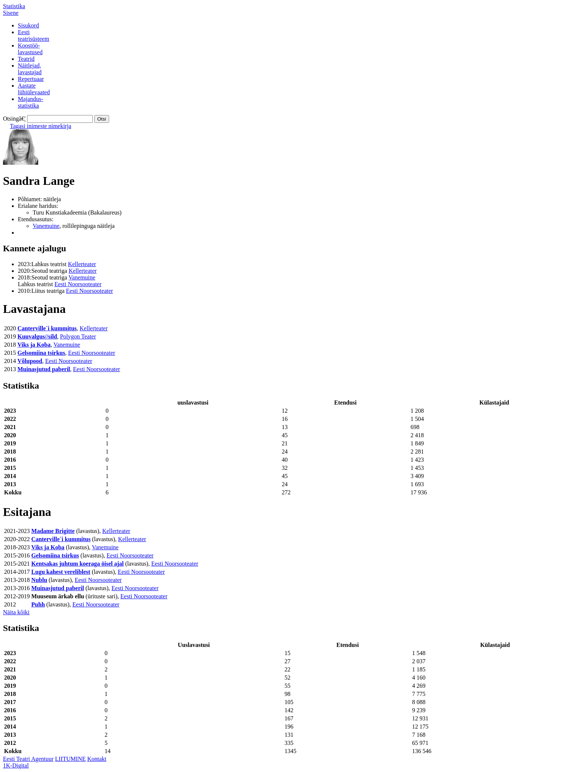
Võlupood (29, 361)
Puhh (38, 604)
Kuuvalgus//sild (37, 336)
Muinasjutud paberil (43, 369)
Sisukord (28, 25)
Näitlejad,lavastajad (30, 68)
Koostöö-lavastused (30, 48)
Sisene (11, 13)
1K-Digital (16, 765)
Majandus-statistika (30, 102)
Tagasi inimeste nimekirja (40, 126)
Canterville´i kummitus (47, 328)
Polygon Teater (78, 336)
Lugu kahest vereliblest (60, 572)
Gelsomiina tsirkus (41, 353)
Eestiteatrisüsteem (33, 35)
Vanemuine (46, 226)
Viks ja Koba (33, 344)
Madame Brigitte (53, 531)
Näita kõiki (16, 612)
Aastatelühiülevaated (34, 88)
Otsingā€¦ (14, 118)
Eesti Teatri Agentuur (28, 759)
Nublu (39, 580)
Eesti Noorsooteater (78, 284)
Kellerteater (82, 264)
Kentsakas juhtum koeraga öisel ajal (77, 563)
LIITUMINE (70, 759)
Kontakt (97, 759)
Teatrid (26, 59)
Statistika (14, 6)
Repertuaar (31, 79)
